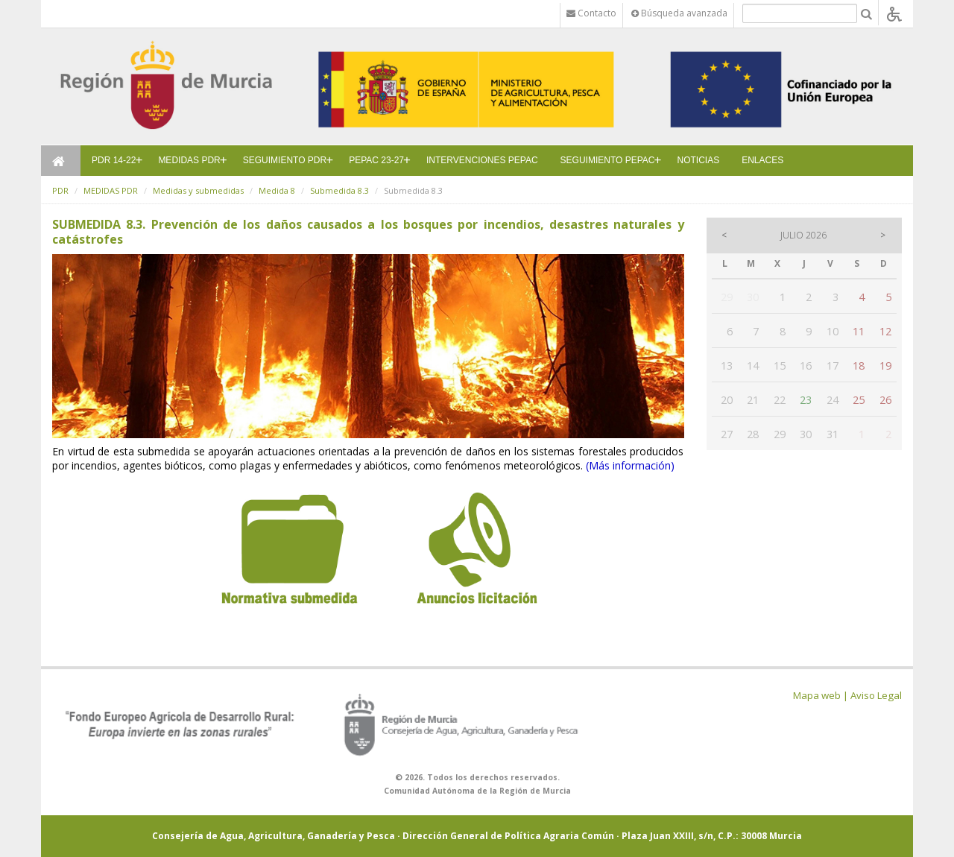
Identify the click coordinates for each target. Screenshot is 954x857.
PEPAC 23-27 (376, 160)
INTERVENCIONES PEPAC (482, 160)
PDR (60, 190)
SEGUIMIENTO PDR (284, 160)
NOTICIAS (698, 160)
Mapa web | (820, 695)
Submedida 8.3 (339, 190)
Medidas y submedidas (198, 190)
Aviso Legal (876, 695)
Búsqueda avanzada (679, 13)
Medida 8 (277, 190)
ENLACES (762, 160)
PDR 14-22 (114, 160)
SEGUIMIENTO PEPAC (607, 160)
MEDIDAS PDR (189, 160)
